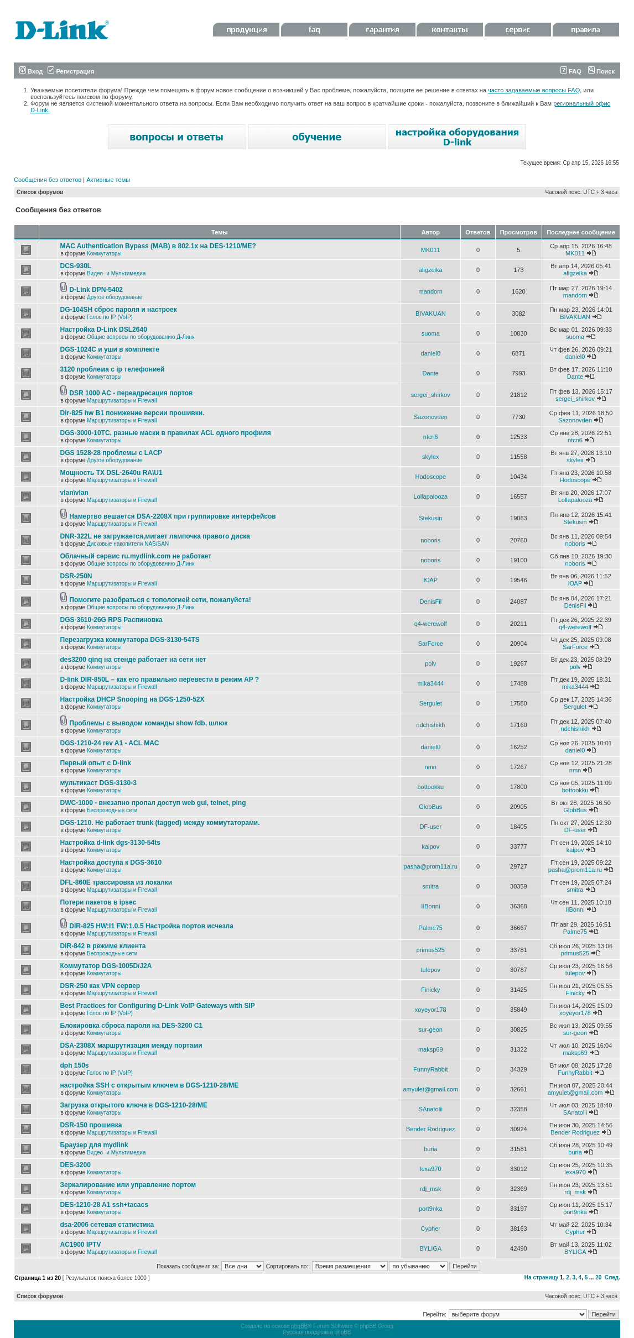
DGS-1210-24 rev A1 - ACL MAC (109, 743)
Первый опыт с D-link (95, 763)
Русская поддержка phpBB (317, 1332)
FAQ (570, 71)
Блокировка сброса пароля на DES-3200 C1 (131, 1025)
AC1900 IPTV (80, 1244)
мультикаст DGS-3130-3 (98, 783)
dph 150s (74, 1065)
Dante (431, 373)
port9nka (431, 1208)
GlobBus (430, 806)
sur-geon (431, 1029)
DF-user (430, 826)
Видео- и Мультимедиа (116, 273)
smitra (430, 886)
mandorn (431, 291)
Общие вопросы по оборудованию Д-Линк (140, 337)
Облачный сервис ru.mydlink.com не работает (136, 556)
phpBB (299, 1326)
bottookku (430, 786)
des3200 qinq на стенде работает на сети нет (133, 659)
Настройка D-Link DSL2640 (103, 329)
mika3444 (430, 683)
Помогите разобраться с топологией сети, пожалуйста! (160, 600)
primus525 (431, 950)
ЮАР (431, 580)
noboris (430, 540)
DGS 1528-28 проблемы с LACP (111, 453)
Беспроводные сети (112, 810)
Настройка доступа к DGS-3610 (111, 862)
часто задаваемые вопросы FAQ (534, 90)
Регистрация (71, 71)
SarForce (430, 643)
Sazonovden (431, 417)
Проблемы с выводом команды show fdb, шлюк (148, 723)
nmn (430, 767)
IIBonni (430, 906)
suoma (431, 333)
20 (598, 1277)
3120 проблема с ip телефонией (112, 369)
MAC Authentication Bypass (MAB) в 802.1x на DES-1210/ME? (158, 246)
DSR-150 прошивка (91, 1125)
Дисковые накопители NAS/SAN (128, 544)
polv (430, 663)
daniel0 (430, 353)
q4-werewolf (430, 623)
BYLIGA (430, 1248)
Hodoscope (430, 476)
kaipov (430, 846)
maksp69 (430, 1049)
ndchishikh (430, 725)
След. (612, 1277)
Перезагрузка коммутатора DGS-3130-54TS (130, 640)
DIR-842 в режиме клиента (103, 946)
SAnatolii (431, 1109)
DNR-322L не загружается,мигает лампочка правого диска (155, 536)
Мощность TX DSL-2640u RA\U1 (111, 473)
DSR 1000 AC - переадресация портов (131, 393)
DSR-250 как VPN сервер (100, 986)
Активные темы (108, 179)
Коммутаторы (104, 253)
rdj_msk (430, 1188)
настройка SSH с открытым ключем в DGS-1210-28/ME (149, 1085)
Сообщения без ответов (47, 179)
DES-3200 (75, 1165)
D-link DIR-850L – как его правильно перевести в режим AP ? (159, 679)
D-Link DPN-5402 (96, 290)
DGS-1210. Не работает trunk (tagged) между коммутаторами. (160, 823)
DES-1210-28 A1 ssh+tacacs (104, 1205)
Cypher (430, 1228)
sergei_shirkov (430, 394)
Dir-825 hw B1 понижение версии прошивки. (132, 413)
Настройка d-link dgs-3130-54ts (110, 842)
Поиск (601, 71)
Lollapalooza (430, 496)
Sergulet (430, 703)
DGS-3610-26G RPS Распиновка (111, 620)
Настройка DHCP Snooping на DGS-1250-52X (132, 699)
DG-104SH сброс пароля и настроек (118, 309)
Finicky (430, 989)
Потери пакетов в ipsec (98, 902)
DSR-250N (76, 576)
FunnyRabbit (430, 1069)
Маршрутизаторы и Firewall (122, 401)
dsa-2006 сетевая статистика (107, 1225)
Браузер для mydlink (94, 1145)
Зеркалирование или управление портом (128, 1185)
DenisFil (430, 601)
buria (430, 1149)
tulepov (430, 969)
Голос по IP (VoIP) (110, 317)
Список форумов (40, 192)
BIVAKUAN (430, 313)
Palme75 (431, 927)
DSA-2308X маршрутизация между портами (131, 1045)
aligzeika (431, 269)
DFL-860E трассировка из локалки (116, 882)
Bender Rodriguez (430, 1129)
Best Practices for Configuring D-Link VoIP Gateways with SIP (157, 1006)
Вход (31, 71)
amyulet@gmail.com (430, 1089)
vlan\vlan (74, 492)
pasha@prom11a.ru (431, 866)
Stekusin (430, 518)
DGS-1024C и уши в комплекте (109, 349)
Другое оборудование (114, 297)
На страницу (541, 1277)
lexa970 (430, 1168)
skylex (430, 456)
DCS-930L (76, 266)
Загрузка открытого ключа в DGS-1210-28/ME (134, 1105)
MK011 (430, 250)
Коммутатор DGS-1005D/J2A (106, 966)
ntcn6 (430, 436)
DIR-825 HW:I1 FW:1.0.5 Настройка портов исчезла (151, 926)
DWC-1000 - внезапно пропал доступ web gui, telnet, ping (153, 803)
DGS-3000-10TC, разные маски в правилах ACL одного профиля (165, 433)
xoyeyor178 (430, 1009)
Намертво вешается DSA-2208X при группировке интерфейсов (172, 516)
